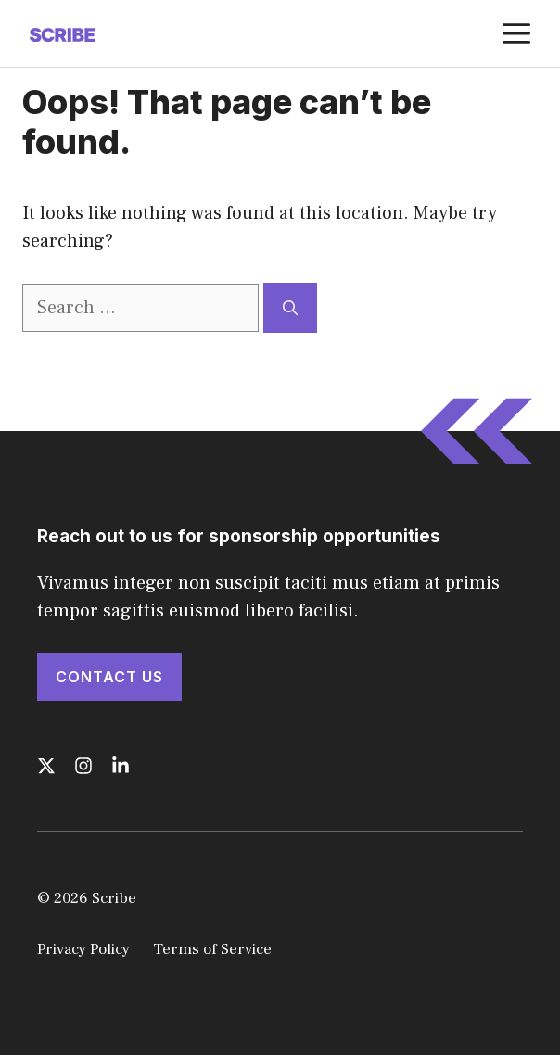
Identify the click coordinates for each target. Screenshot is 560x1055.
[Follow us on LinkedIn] (120, 765)
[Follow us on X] (46, 765)
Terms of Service (212, 949)
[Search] (290, 308)
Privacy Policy (83, 949)
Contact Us (109, 676)
